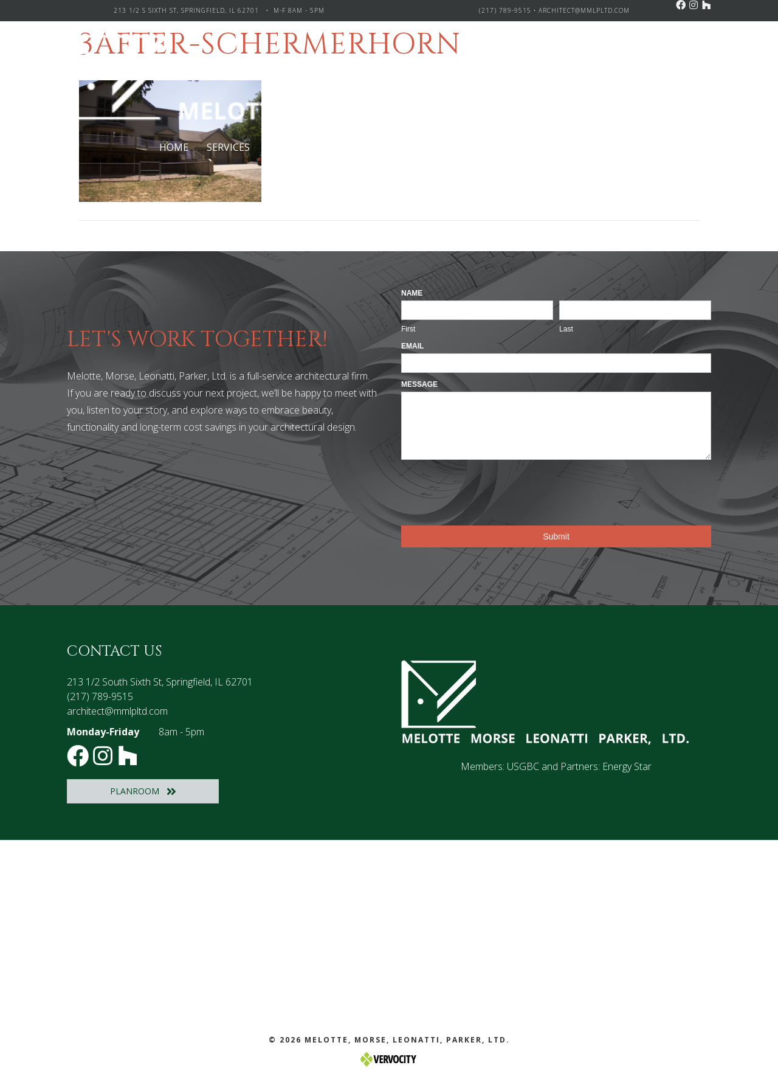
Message (419, 384)
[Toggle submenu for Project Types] (353, 147)
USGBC (523, 766)
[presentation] (493, 489)
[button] (681, 5)
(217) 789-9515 (505, 10)
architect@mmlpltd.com (584, 10)
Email (412, 346)
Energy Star (627, 766)
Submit (556, 536)
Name (411, 293)
